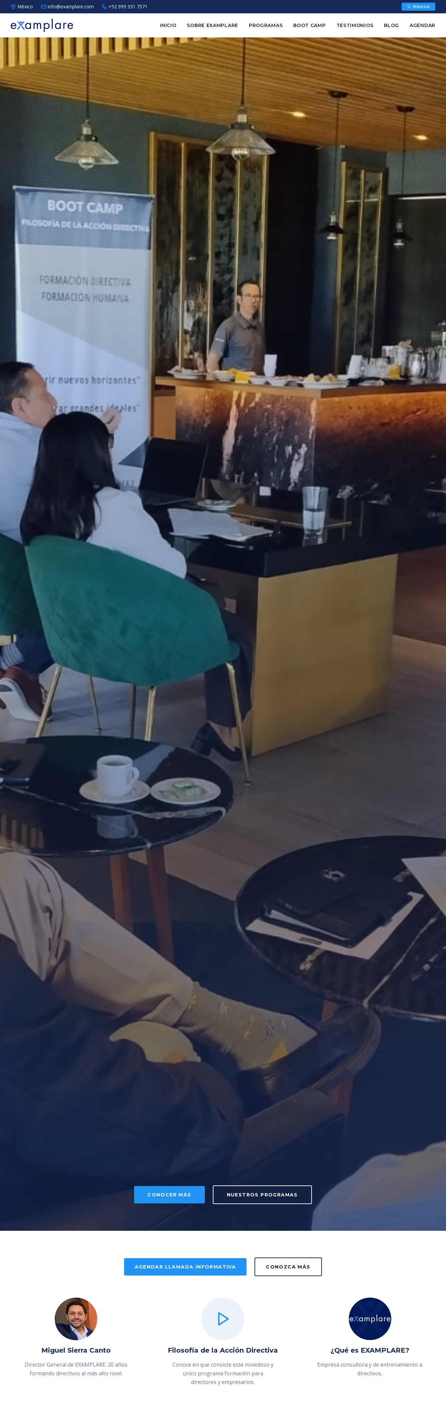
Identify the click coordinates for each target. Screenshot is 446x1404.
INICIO (168, 25)
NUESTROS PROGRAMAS (262, 1195)
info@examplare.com (67, 6)
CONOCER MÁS (169, 1195)
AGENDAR (422, 25)
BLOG (391, 25)
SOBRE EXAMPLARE (212, 25)
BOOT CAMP (309, 25)
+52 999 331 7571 (124, 6)
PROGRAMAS (266, 25)
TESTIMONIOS (355, 25)
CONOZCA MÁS (288, 1267)
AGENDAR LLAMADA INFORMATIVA (185, 1267)
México (418, 6)
